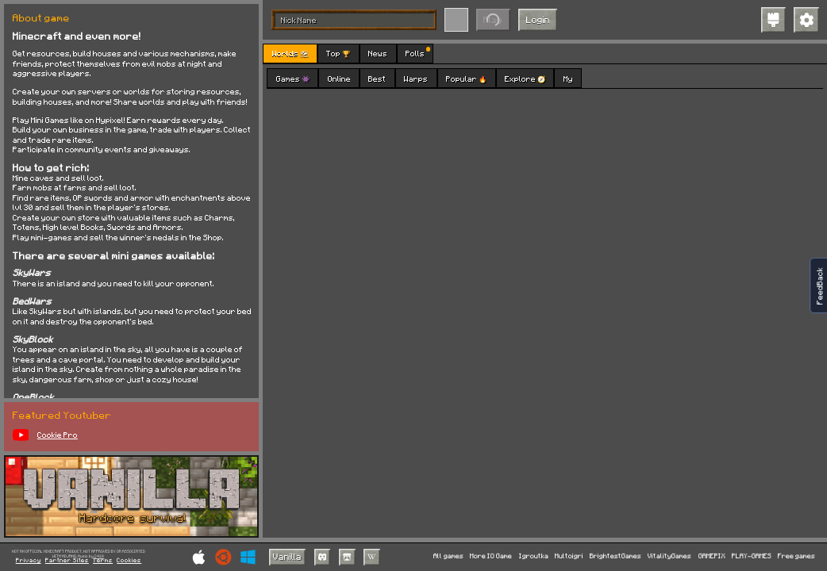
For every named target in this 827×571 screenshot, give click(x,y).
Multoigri (569, 556)
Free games (796, 556)
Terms (103, 560)
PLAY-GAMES (751, 556)
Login (538, 19)
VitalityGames (669, 556)
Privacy (28, 560)
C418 (99, 556)
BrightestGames (615, 556)
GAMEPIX (711, 556)
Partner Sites (67, 560)
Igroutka (533, 556)
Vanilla (287, 556)
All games (448, 556)
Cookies (129, 560)
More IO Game (491, 556)
